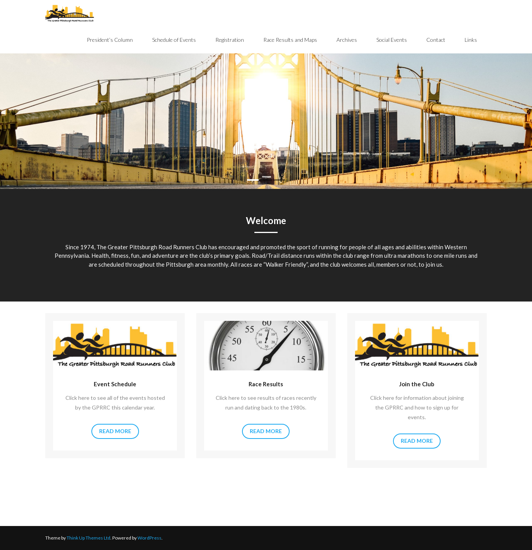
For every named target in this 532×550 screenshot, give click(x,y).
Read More (115, 431)
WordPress (149, 538)
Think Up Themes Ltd (88, 538)
